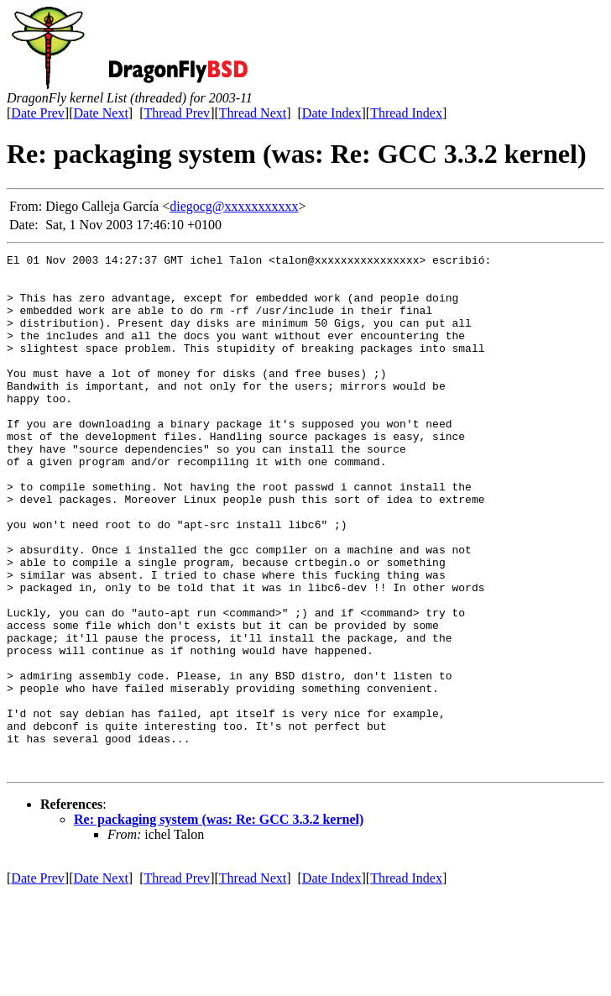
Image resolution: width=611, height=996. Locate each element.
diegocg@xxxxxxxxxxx (234, 206)
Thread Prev (177, 113)
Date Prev (38, 113)
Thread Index (406, 113)
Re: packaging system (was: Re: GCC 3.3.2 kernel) (218, 922)
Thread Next (252, 113)
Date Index (332, 113)
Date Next (101, 113)
